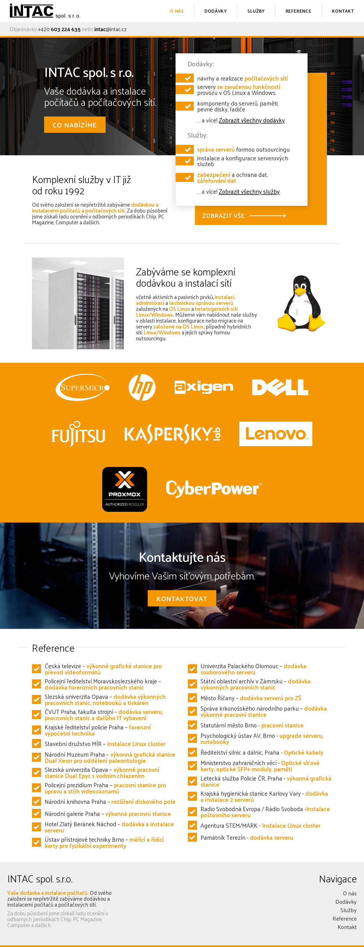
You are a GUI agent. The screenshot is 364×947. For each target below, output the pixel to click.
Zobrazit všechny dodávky (252, 120)
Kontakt (347, 927)
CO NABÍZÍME (75, 124)
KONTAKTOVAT (181, 598)
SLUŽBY (256, 11)
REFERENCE (298, 11)
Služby (348, 910)
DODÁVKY (215, 11)
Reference (345, 918)
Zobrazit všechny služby (249, 191)
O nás (350, 893)
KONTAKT (343, 11)
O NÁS (177, 11)
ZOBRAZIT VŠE (224, 215)
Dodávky (346, 901)
